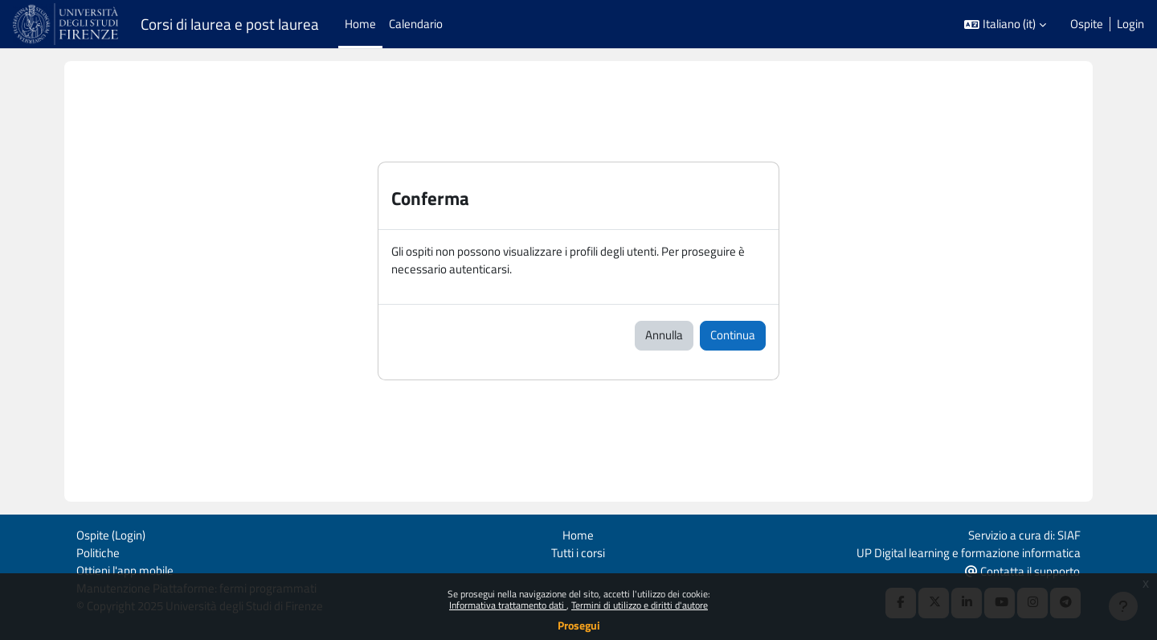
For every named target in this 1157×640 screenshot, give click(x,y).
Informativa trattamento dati (507, 605)
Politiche (98, 551)
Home (578, 533)
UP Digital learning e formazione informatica (969, 551)
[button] (1005, 24)
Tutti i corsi (578, 551)
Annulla (664, 335)
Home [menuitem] (360, 23)
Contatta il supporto (1022, 570)
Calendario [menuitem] (416, 23)
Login (1130, 24)
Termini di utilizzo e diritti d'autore (639, 605)
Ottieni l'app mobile (125, 569)
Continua (732, 335)
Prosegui (579, 625)
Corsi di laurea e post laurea (230, 24)
